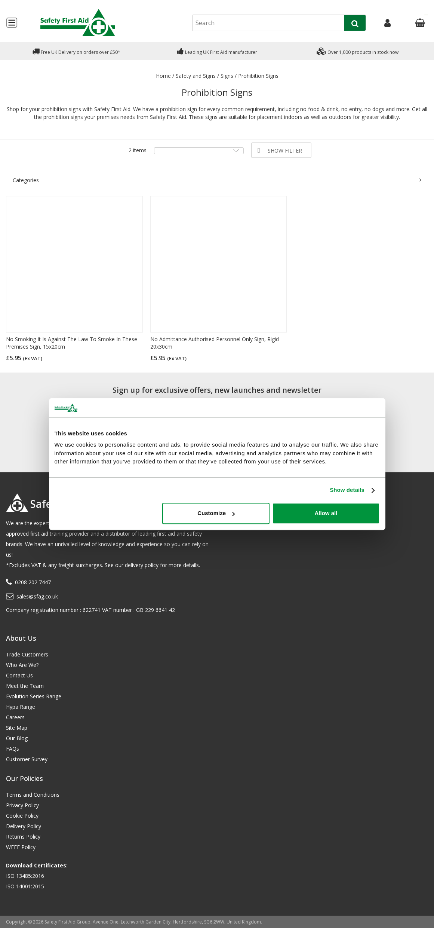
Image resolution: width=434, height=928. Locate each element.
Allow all (326, 513)
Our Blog (17, 738)
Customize (216, 513)
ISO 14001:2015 (25, 886)
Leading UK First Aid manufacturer (217, 51)
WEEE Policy (21, 847)
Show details (347, 490)
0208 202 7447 (33, 582)
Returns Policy (23, 836)
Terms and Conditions (32, 794)
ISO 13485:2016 (25, 875)
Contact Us (19, 675)
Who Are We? (22, 664)
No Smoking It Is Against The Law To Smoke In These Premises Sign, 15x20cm (71, 343)
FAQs (12, 748)
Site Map (16, 727)
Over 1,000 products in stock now (357, 51)
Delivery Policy (23, 826)
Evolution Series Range (33, 696)
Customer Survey (26, 759)
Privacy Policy (22, 805)
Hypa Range (20, 706)
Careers (15, 717)
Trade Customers (27, 654)
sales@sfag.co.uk (37, 596)
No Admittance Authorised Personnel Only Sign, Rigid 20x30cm (214, 343)
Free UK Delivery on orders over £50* (76, 51)
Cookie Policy (22, 815)
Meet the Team (25, 685)
